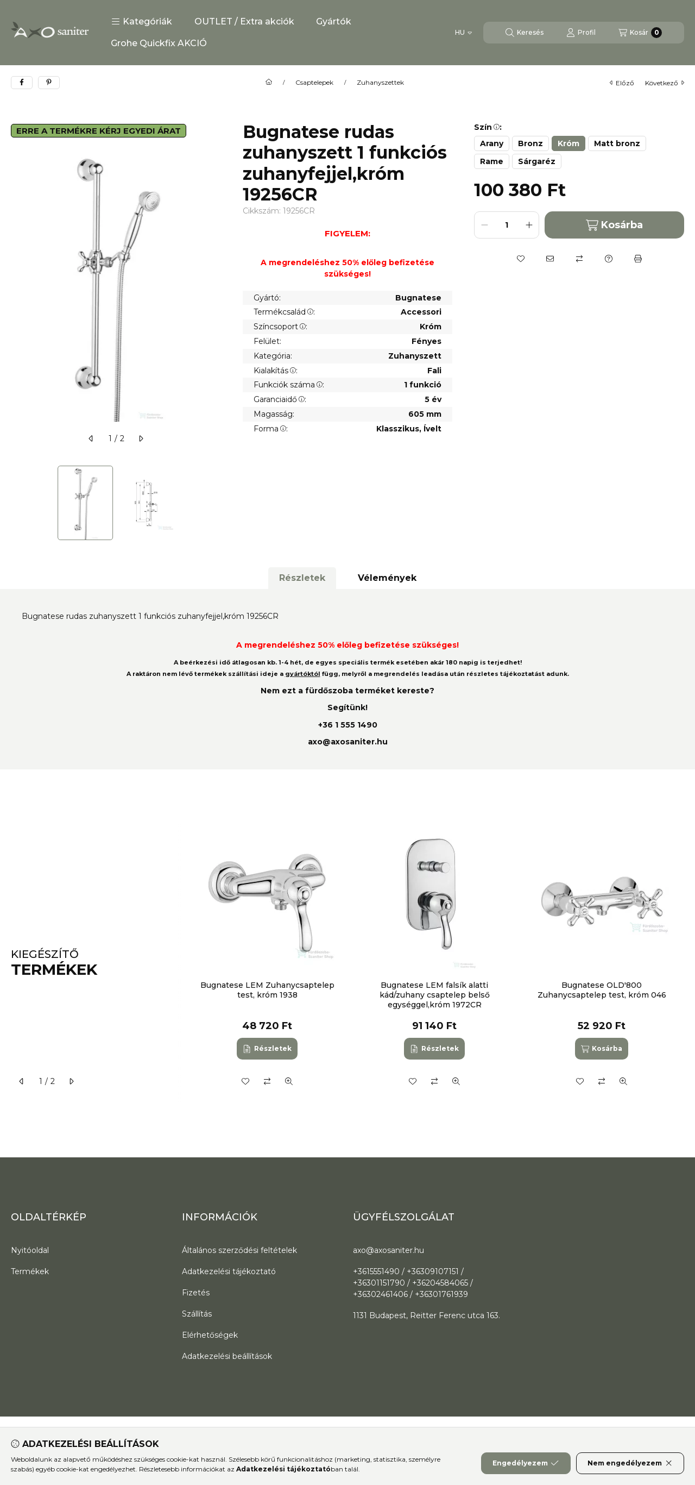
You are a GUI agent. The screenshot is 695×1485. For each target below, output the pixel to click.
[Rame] (491, 161)
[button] (142, 22)
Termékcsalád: (284, 312)
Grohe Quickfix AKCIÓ (159, 43)
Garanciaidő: (280, 399)
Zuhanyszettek (380, 82)
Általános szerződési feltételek (239, 1250)
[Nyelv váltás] (463, 32)
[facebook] (22, 82)
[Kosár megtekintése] (640, 32)
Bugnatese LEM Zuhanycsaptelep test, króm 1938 (267, 990)
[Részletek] (267, 1049)
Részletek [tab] (302, 578)
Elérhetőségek (210, 1335)
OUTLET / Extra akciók (244, 21)
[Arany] (491, 143)
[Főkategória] (269, 82)
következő (664, 83)
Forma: (271, 429)
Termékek (30, 1271)
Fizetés (196, 1293)
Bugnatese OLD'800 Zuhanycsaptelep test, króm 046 (601, 990)
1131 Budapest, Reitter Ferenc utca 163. (426, 1315)
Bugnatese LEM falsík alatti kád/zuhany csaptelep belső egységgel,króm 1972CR (434, 995)
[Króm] (568, 143)
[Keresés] (524, 32)
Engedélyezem (525, 1463)
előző (622, 83)
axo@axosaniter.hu (348, 742)
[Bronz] (530, 143)
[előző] (91, 438)
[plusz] (529, 225)
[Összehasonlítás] (579, 258)
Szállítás (197, 1314)
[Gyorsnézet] (289, 1081)
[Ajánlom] (550, 258)
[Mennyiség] (506, 225)
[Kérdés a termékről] (608, 258)
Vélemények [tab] (387, 578)
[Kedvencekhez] (520, 258)
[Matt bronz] (617, 143)
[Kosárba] (601, 1049)
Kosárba (614, 225)
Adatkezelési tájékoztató (229, 1271)
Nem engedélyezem (630, 1463)
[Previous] (16, 503)
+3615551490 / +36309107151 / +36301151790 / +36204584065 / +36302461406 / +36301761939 (413, 1283)
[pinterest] (49, 82)
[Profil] (581, 32)
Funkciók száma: (289, 385)
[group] (436, 964)
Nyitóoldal (30, 1250)
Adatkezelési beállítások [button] (227, 1356)
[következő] (140, 438)
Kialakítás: (276, 370)
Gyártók (333, 21)
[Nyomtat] (638, 258)
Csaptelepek (314, 82)
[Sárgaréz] (536, 161)
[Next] (215, 503)
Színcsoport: (280, 326)
